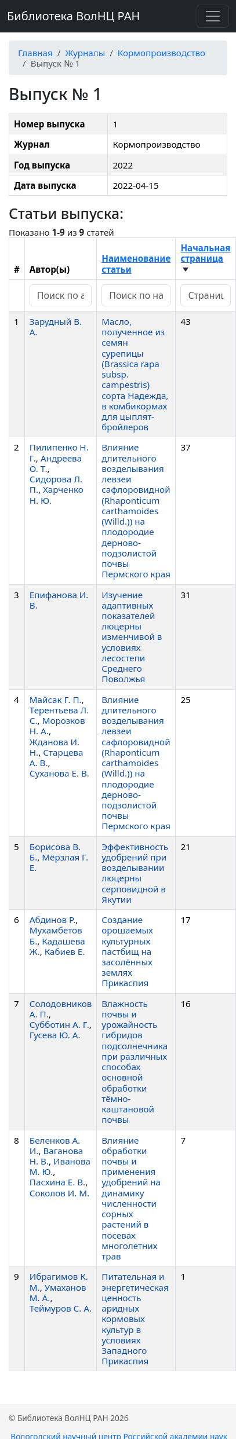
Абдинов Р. (52, 919)
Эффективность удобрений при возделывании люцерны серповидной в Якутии (134, 873)
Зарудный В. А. (56, 327)
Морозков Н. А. (57, 726)
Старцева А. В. (56, 757)
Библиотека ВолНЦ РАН (73, 16)
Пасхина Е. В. (57, 1182)
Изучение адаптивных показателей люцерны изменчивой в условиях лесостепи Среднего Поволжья (131, 637)
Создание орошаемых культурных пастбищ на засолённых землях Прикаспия (127, 951)
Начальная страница (205, 253)
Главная (35, 52)
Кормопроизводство (161, 52)
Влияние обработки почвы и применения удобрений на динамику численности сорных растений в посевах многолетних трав (131, 1198)
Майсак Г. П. (56, 699)
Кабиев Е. (65, 951)
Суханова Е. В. (59, 773)
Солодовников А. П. (61, 1009)
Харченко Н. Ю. (56, 495)
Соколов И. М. (59, 1193)
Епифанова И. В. (59, 600)
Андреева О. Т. (56, 463)
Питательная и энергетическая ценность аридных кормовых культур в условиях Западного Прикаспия (134, 1318)
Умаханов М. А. (58, 1292)
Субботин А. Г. (59, 1024)
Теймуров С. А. (61, 1308)
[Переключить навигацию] (213, 16)
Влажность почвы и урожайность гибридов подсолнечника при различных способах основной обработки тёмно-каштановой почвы (134, 1062)
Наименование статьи (135, 263)
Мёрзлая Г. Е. (59, 862)
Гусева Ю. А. (55, 1035)
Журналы (85, 52)
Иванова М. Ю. (60, 1166)
